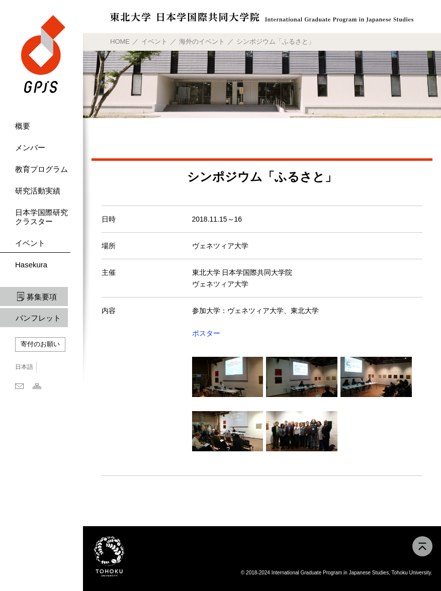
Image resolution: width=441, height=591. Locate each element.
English (49, 366)
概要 (22, 126)
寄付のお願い (40, 344)
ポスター (206, 333)
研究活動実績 (37, 190)
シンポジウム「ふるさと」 (275, 41)
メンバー (30, 147)
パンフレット (38, 318)
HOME (120, 41)
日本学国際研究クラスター (41, 217)
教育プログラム (41, 169)
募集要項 (42, 296)
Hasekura (31, 264)
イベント (30, 243)
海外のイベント (202, 41)
